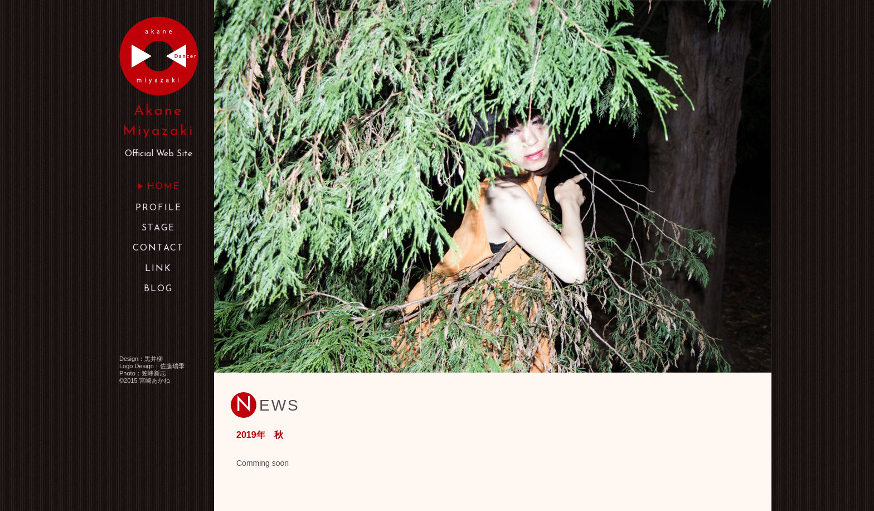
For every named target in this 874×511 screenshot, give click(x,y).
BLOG (158, 289)
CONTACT (158, 248)
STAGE (158, 228)
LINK (158, 268)
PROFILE (158, 208)
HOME (163, 186)
